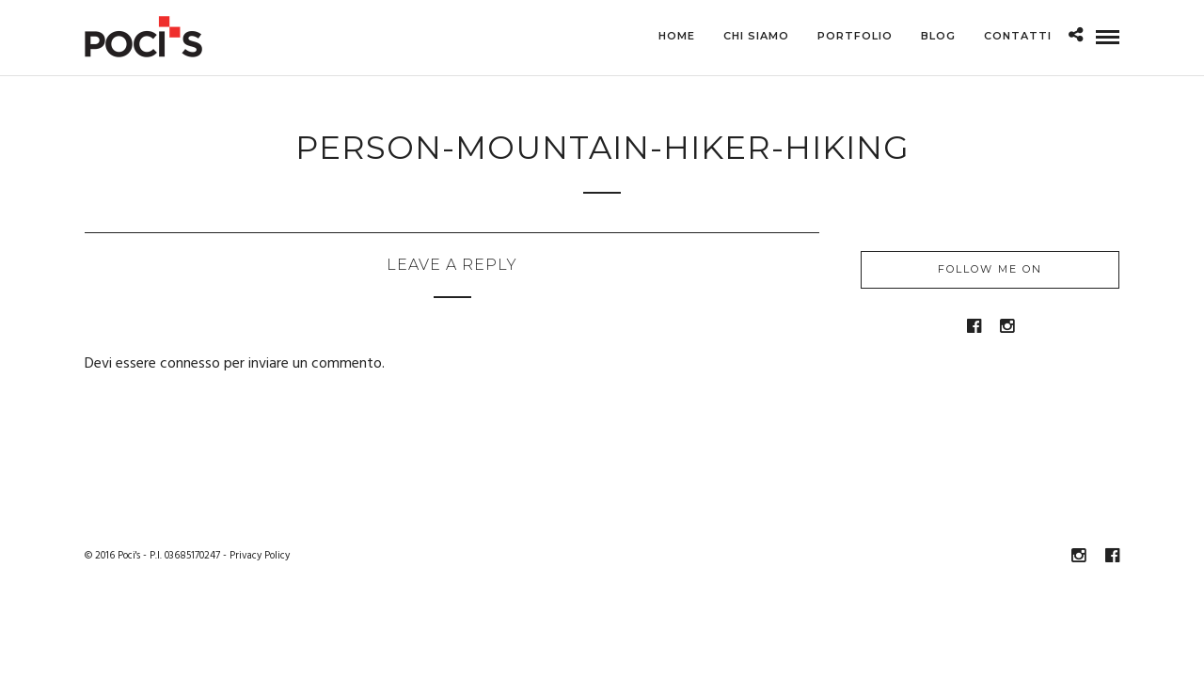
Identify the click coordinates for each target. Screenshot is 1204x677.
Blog (938, 35)
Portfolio (855, 35)
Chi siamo (756, 35)
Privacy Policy (260, 556)
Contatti (1018, 35)
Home (676, 35)
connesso (190, 365)
